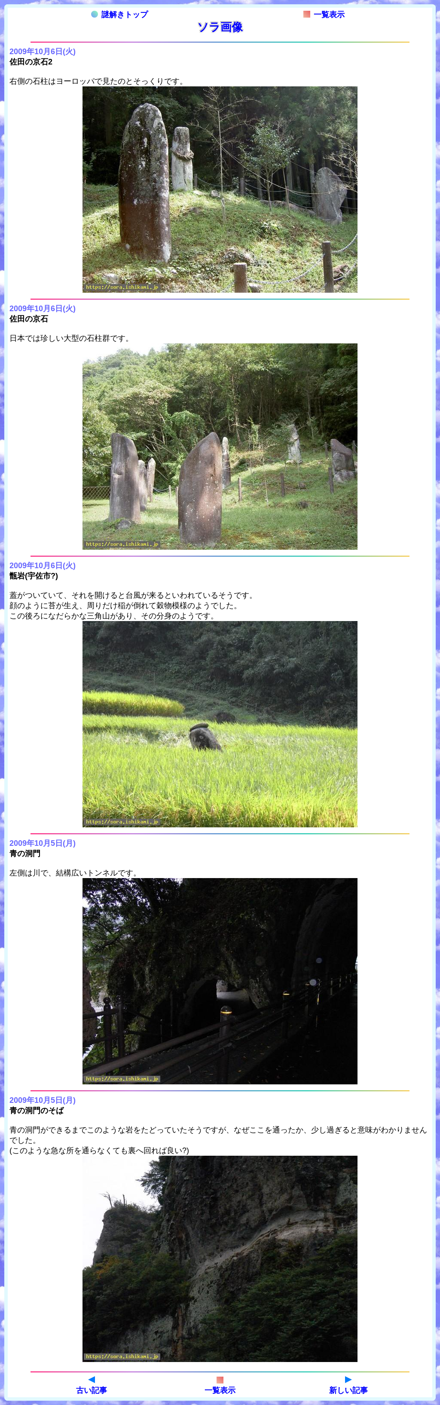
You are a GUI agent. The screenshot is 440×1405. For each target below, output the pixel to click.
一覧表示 (324, 14)
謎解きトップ (119, 14)
